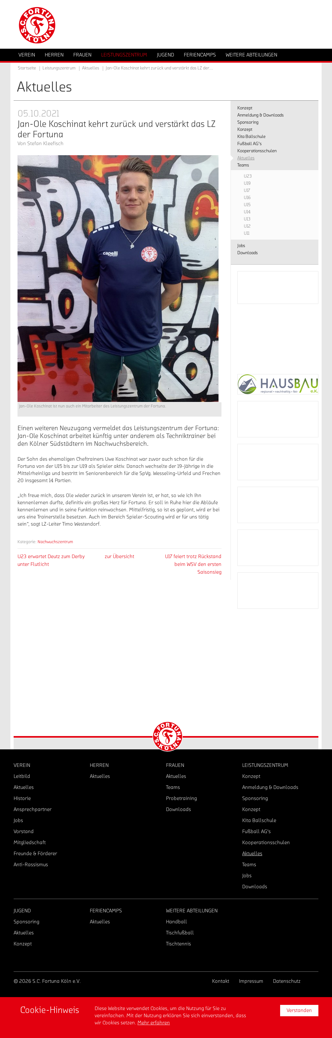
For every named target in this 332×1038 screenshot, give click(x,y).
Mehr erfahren (153, 1022)
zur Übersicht (119, 556)
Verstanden (299, 1010)
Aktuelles (90, 68)
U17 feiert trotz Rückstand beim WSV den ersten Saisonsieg (193, 564)
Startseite (27, 68)
